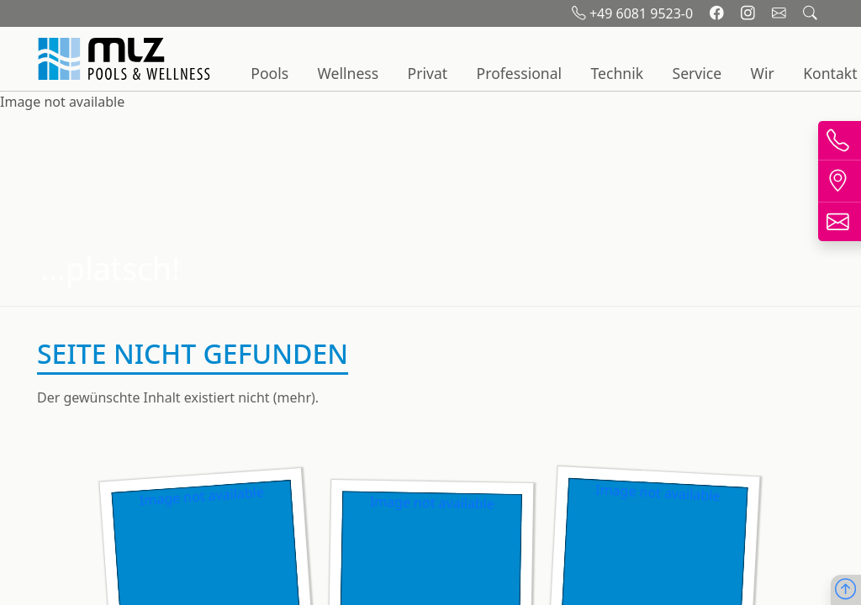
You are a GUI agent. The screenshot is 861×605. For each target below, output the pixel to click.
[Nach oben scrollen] (845, 590)
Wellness (348, 73)
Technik (616, 73)
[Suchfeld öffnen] (810, 13)
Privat (428, 73)
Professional (520, 73)
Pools (269, 73)
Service (696, 73)
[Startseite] (126, 59)
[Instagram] (749, 13)
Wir (762, 73)
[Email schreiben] (780, 13)
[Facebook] (718, 13)
